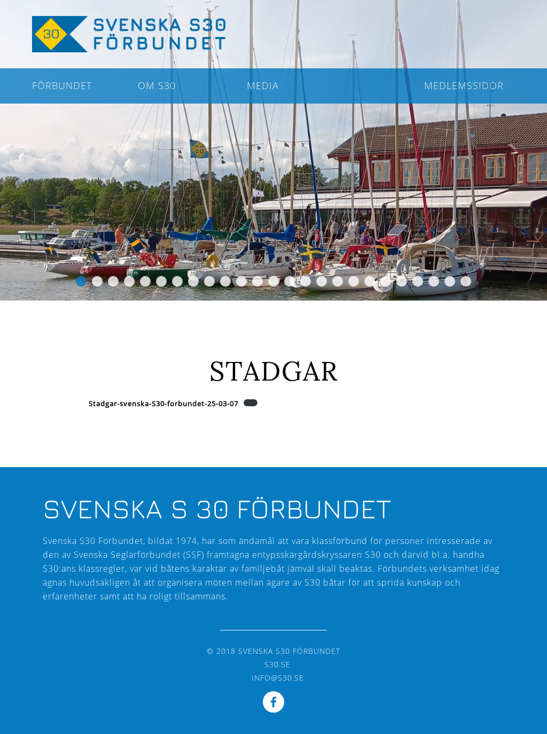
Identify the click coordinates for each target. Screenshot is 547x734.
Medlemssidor (464, 85)
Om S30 (157, 85)
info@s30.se (278, 678)
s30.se (277, 664)
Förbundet (62, 85)
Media (263, 85)
